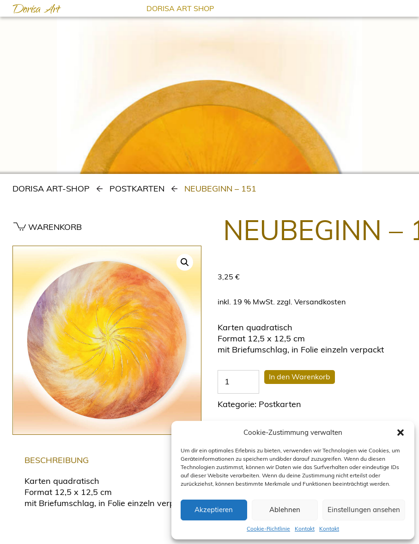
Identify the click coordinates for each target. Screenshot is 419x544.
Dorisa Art (36, 10)
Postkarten (136, 188)
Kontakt (305, 528)
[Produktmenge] (238, 381)
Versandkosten (320, 301)
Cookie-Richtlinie (268, 528)
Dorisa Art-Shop (51, 188)
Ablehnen (284, 509)
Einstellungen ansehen (364, 509)
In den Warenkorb (299, 376)
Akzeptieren (213, 509)
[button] (400, 432)
